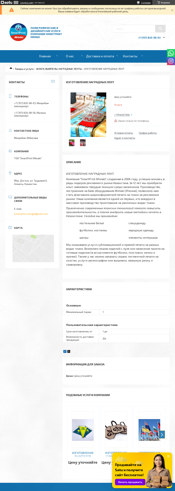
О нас (70, 56)
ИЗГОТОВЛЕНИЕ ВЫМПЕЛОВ (83, 454)
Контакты (130, 56)
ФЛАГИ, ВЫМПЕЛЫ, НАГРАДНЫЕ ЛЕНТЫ (59, 68)
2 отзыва (146, 2)
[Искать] (160, 28)
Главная (45, 56)
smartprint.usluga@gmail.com (31, 213)
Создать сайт (27, 2)
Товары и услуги (24, 68)
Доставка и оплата (100, 56)
